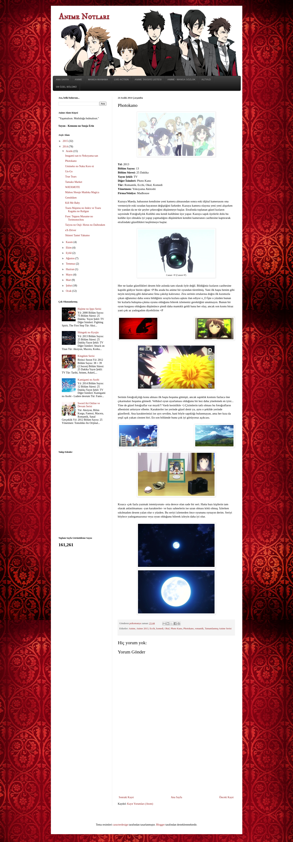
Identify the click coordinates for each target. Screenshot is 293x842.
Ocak (69, 290)
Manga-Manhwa (98, 79)
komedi (160, 628)
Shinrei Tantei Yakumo (77, 235)
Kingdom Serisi (86, 356)
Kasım (69, 242)
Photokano (188, 628)
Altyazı (206, 79)
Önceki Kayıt (226, 797)
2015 (66, 141)
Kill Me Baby (72, 202)
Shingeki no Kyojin (88, 332)
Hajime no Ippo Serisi (89, 308)
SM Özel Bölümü (66, 87)
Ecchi (152, 628)
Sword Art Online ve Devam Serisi (89, 405)
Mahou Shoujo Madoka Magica (82, 192)
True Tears (70, 176)
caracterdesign (120, 824)
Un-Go (69, 171)
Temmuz (71, 263)
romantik (199, 628)
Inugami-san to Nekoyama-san (81, 155)
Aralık (69, 151)
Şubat (69, 285)
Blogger (160, 824)
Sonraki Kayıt (126, 797)
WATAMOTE (72, 187)
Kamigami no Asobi (88, 379)
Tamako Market (73, 182)
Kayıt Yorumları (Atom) (140, 803)
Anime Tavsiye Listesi (148, 79)
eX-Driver (70, 230)
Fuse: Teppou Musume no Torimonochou (79, 218)
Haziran (70, 269)
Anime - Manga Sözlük (181, 79)
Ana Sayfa (62, 79)
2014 (66, 146)
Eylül (69, 253)
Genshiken (71, 197)
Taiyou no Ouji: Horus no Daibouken (85, 224)
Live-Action (121, 79)
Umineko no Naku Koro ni (79, 166)
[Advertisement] (176, 766)
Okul (167, 628)
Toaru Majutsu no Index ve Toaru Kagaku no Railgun (83, 210)
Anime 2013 (142, 628)
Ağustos (70, 258)
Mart (69, 280)
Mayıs (69, 274)
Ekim (69, 247)
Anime (78, 79)
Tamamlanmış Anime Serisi (218, 628)
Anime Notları (84, 17)
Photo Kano (176, 628)
